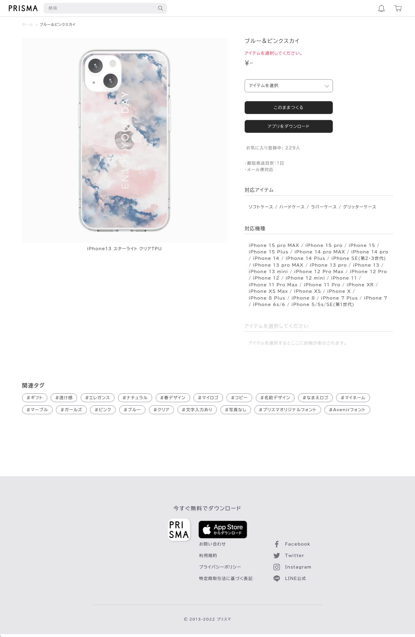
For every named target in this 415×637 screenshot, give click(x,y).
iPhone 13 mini (268, 272)
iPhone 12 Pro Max (319, 272)
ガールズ (71, 410)
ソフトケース (261, 207)
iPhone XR (360, 285)
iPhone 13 (366, 265)
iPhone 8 (303, 298)
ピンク (102, 410)
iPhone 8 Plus (267, 298)
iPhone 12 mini (305, 278)
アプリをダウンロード (289, 126)
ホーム (27, 24)
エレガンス (97, 398)
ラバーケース (324, 207)
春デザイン (173, 398)
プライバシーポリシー (220, 567)
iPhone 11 (344, 278)
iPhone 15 (362, 245)
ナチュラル (135, 398)
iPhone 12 (266, 278)
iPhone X (339, 291)
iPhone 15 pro (324, 245)
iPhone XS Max (268, 291)
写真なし (236, 410)
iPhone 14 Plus (305, 258)
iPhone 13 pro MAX (278, 265)
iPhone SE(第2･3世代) (358, 258)
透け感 (64, 398)
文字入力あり (197, 410)
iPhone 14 (266, 258)
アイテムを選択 (264, 85)
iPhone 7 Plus (339, 298)
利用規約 (208, 556)
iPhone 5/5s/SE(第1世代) (322, 304)
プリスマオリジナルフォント (288, 410)
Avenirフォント (347, 410)
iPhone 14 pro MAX (320, 252)
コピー (239, 398)
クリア (161, 410)
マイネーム (353, 398)
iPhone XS (307, 291)
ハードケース (292, 207)
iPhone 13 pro (328, 265)
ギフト (34, 398)
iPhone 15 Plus (268, 252)
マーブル (37, 410)
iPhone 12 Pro (368, 272)
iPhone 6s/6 (269, 304)
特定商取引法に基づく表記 (226, 578)
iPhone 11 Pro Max (273, 285)
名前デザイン (275, 398)
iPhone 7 (376, 298)
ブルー (132, 410)
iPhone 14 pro (369, 252)
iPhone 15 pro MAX (274, 245)
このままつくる (289, 108)
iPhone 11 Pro (322, 285)
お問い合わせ (212, 544)
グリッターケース (359, 207)
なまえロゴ (315, 398)
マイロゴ (208, 398)
